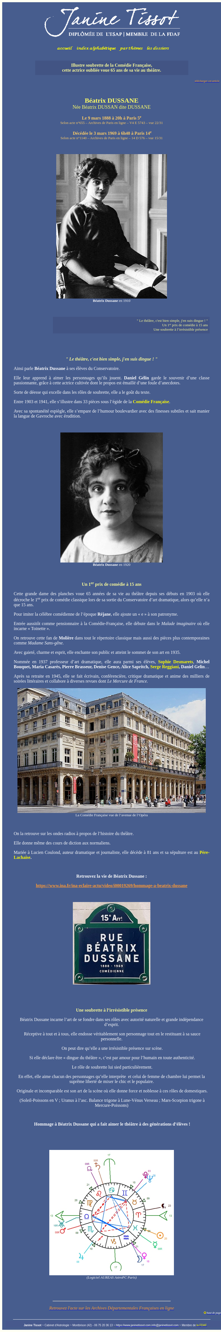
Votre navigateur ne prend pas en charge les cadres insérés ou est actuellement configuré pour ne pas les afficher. (111, 29)
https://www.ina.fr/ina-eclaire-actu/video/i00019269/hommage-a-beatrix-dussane (111, 885)
